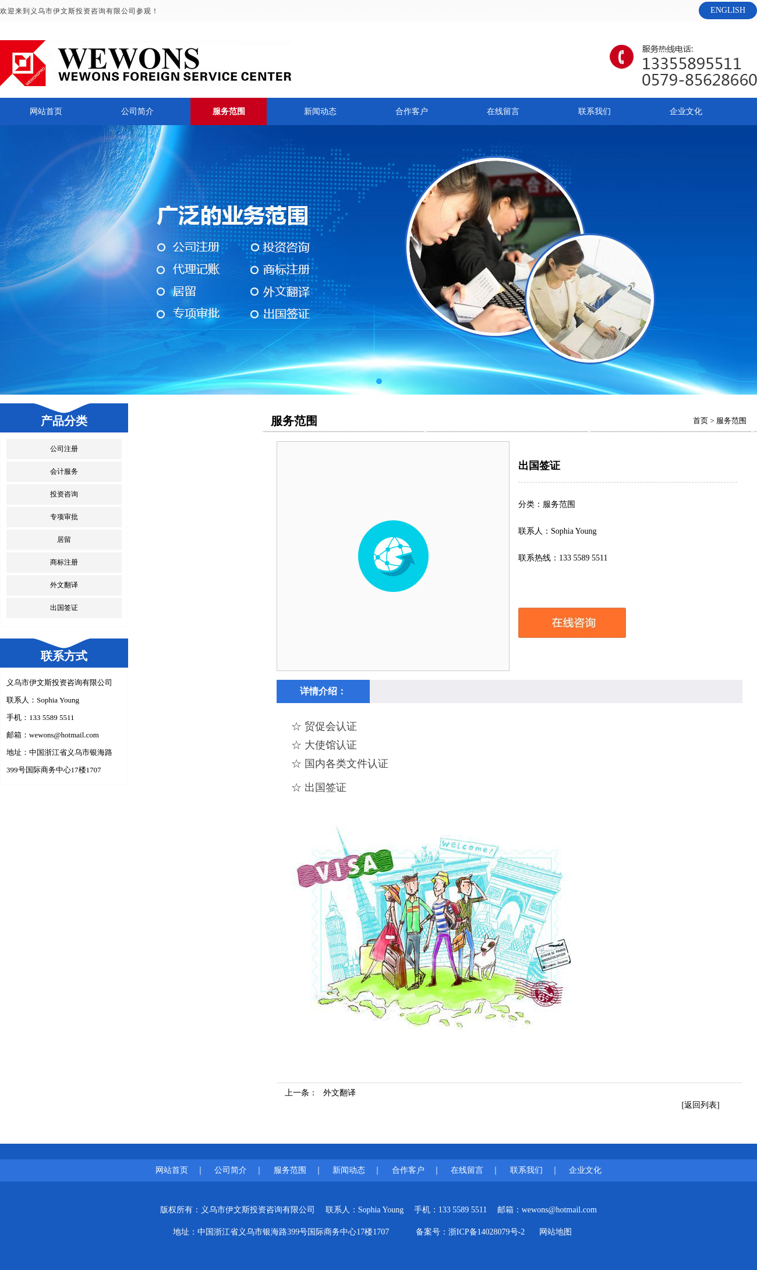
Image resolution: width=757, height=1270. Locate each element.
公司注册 (64, 449)
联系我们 (594, 111)
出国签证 (64, 608)
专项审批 (64, 517)
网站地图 (555, 1232)
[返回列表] (700, 1105)
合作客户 (411, 111)
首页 (700, 420)
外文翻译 (64, 585)
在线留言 (503, 111)
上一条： (320, 1092)
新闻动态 (320, 111)
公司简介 (137, 111)
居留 (64, 539)
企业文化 (686, 111)
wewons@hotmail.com (64, 734)
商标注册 (64, 562)
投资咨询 (64, 494)
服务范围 (229, 111)
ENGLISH (727, 10)
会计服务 (64, 471)
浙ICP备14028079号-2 (486, 1232)
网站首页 (46, 111)
